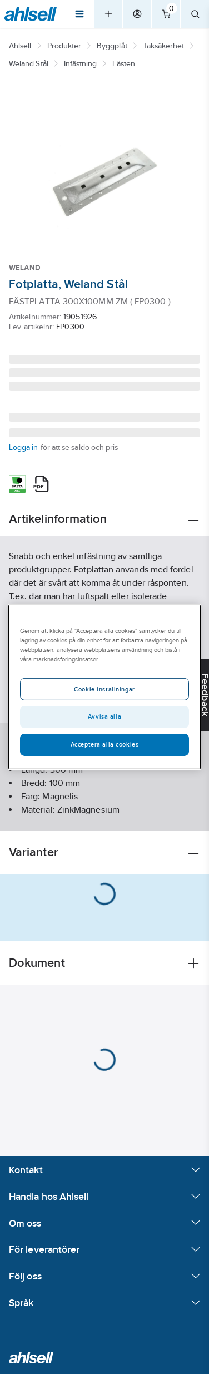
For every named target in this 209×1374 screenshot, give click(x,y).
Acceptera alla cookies (105, 744)
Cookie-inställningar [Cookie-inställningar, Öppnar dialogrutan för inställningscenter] (104, 689)
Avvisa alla (104, 716)
